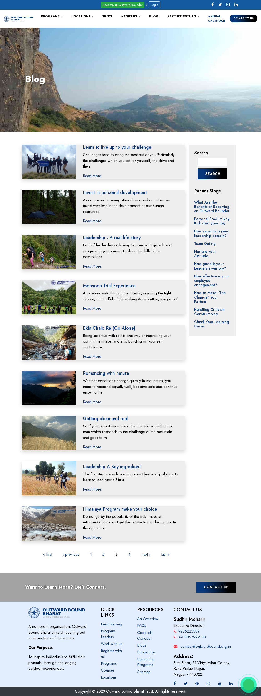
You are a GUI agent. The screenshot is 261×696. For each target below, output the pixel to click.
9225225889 (187, 631)
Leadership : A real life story (112, 237)
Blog (154, 16)
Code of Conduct (144, 635)
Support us (146, 652)
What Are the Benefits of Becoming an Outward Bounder (211, 207)
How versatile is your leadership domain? (211, 233)
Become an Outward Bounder (123, 4)
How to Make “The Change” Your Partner (210, 297)
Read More (92, 175)
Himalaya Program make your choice (120, 509)
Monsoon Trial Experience (109, 285)
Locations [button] (81, 16)
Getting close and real (105, 418)
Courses (107, 670)
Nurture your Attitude (205, 253)
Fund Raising (111, 624)
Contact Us (243, 18)
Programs (109, 663)
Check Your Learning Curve (211, 324)
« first (47, 554)
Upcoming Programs (145, 662)
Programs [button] (50, 16)
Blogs (141, 645)
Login (154, 4)
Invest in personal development (115, 192)
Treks (107, 16)
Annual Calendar (216, 18)
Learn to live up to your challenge (117, 147)
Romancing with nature (106, 373)
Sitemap (144, 671)
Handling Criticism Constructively (209, 311)
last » (165, 554)
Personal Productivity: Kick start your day (212, 221)
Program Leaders (108, 634)
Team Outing (205, 243)
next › (145, 554)
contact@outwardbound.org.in (205, 646)
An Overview (148, 618)
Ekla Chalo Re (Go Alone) (109, 328)
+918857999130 (190, 637)
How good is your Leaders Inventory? (210, 266)
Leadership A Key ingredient (112, 466)
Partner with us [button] (182, 16)
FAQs (141, 625)
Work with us (111, 643)
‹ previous (71, 554)
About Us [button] (129, 16)
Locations (109, 677)
